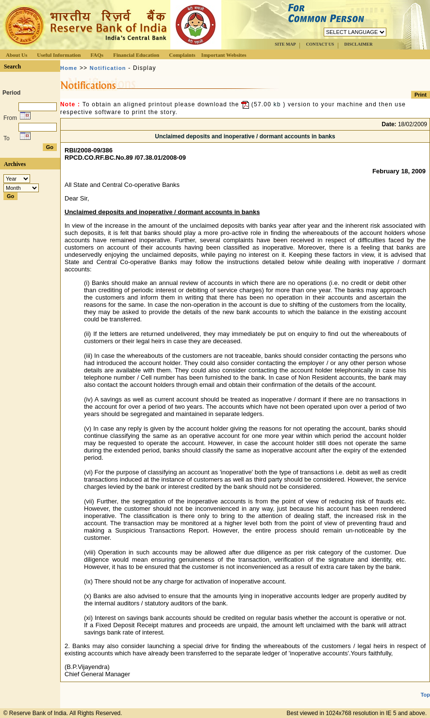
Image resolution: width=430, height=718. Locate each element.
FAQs (96, 55)
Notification (108, 68)
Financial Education (136, 55)
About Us (16, 55)
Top (425, 695)
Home (68, 68)
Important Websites (224, 55)
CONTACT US (320, 44)
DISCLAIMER (358, 44)
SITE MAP (285, 44)
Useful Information (59, 55)
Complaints (182, 55)
